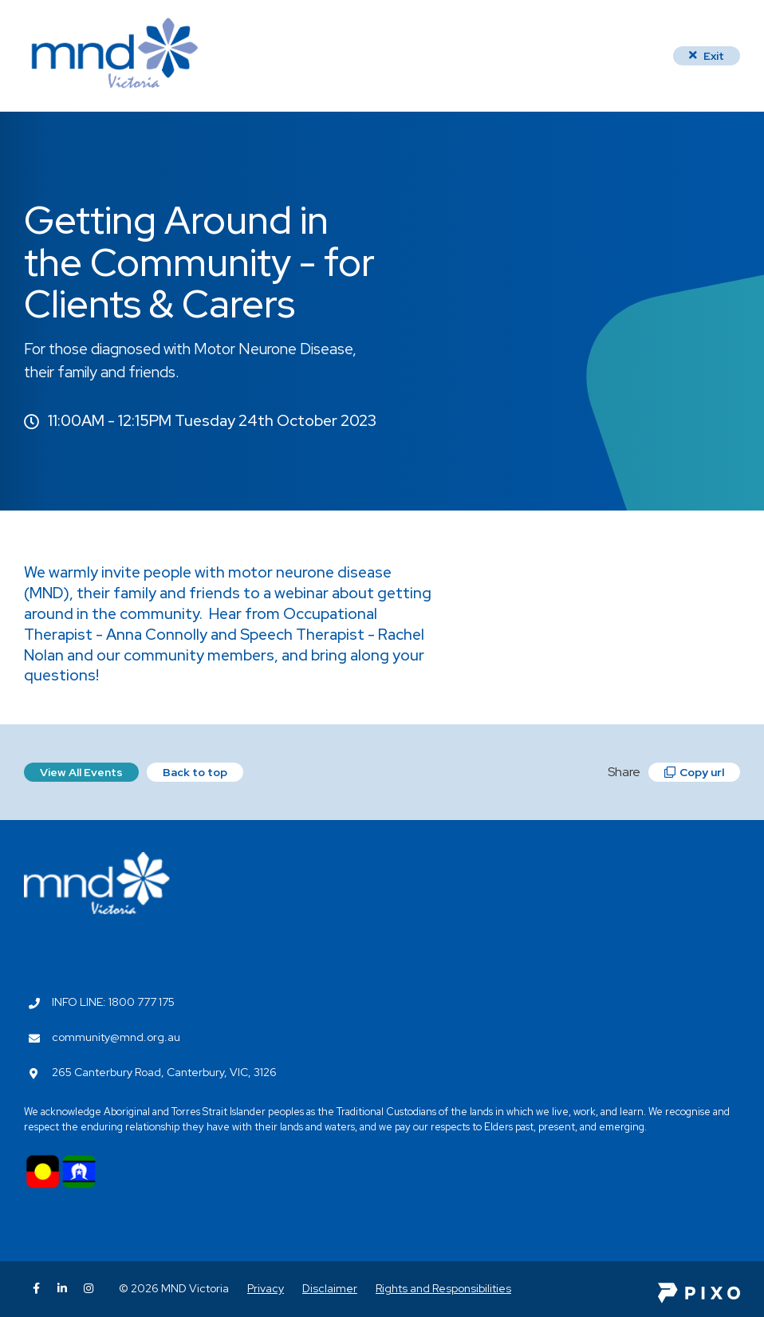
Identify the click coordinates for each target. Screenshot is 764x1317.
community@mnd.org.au (116, 1037)
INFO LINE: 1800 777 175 (113, 1002)
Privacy (265, 1288)
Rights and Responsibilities (443, 1288)
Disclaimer (329, 1288)
